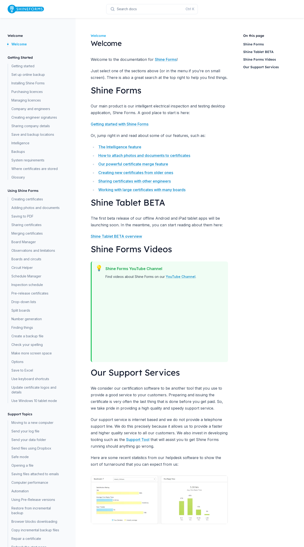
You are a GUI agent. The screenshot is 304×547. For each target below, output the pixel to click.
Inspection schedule (27, 285)
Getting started (22, 66)
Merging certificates (27, 233)
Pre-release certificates (29, 293)
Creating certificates (27, 199)
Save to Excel (22, 370)
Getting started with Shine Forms (119, 124)
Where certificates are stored (34, 169)
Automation (20, 491)
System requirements (27, 160)
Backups (18, 152)
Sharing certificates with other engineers (134, 181)
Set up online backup (28, 75)
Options (17, 362)
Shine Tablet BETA (258, 52)
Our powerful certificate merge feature (133, 164)
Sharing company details (30, 126)
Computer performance (29, 482)
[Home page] (26, 9)
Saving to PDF (22, 216)
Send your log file (25, 431)
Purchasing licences (27, 92)
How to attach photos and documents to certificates (144, 155)
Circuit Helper (22, 268)
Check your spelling (27, 345)
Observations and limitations (33, 250)
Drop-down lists (23, 302)
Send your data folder (28, 440)
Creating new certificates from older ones (135, 172)
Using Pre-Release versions (33, 500)
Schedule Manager (26, 276)
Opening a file (22, 465)
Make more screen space (31, 353)
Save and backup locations (32, 134)
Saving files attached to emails (35, 474)
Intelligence (20, 143)
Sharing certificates (26, 225)
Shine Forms (166, 59)
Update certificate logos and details (33, 389)
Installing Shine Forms (28, 83)
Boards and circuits (26, 259)
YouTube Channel (180, 277)
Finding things (22, 327)
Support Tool (137, 439)
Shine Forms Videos (259, 59)
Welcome (19, 44)
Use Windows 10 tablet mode (34, 401)
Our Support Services (261, 67)
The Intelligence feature (119, 147)
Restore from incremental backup (31, 510)
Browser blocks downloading (34, 521)
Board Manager (23, 242)
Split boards (20, 310)
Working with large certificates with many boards (141, 189)
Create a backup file (27, 336)
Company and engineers (30, 109)
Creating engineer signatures (34, 117)
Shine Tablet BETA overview (116, 236)
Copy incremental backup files (35, 530)
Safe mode (20, 457)
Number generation (26, 319)
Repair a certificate (26, 539)
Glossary (18, 177)
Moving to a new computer (32, 423)
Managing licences (26, 100)
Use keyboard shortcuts (30, 379)
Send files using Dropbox (31, 448)
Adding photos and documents (35, 208)
